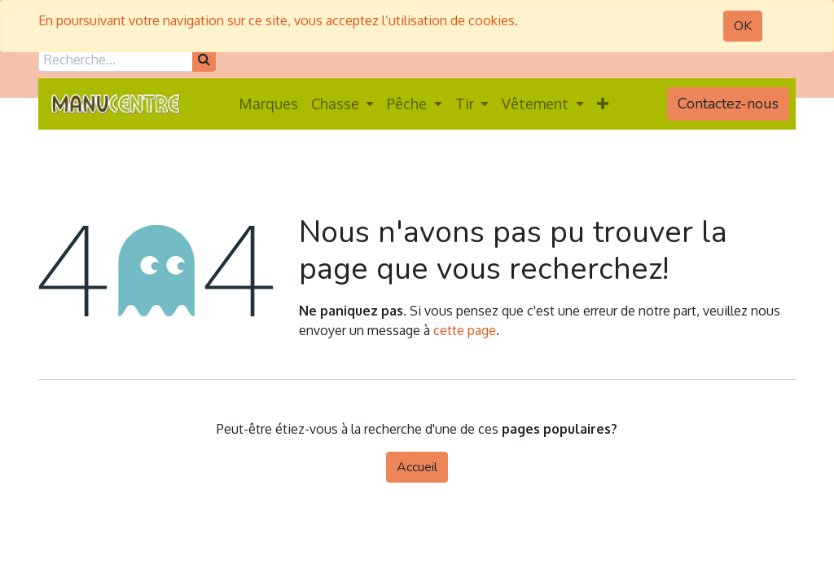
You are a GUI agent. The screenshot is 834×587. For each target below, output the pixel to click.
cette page (464, 330)
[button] (602, 103)
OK (743, 26)
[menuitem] (268, 103)
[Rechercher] (204, 59)
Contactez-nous (728, 103)
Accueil (417, 467)
